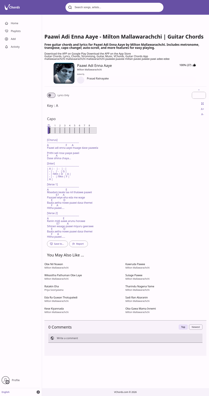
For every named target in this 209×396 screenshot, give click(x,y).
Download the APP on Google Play (65, 53)
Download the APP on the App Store (109, 53)
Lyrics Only (63, 95)
